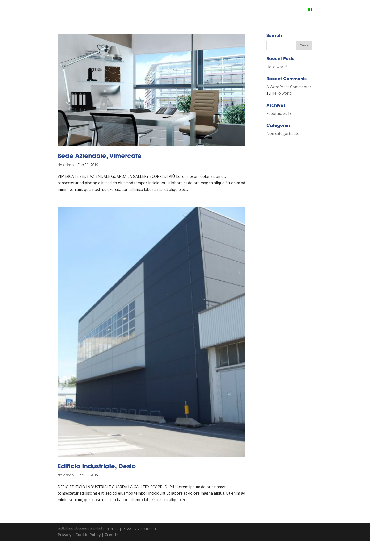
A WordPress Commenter (288, 86)
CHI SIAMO (230, 10)
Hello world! (276, 66)
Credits (111, 534)
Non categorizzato (282, 133)
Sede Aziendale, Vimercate (100, 156)
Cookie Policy (88, 534)
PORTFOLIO (258, 10)
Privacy (64, 534)
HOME (206, 10)
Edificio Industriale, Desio (97, 467)
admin (68, 165)
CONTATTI (284, 10)
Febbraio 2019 (279, 113)
